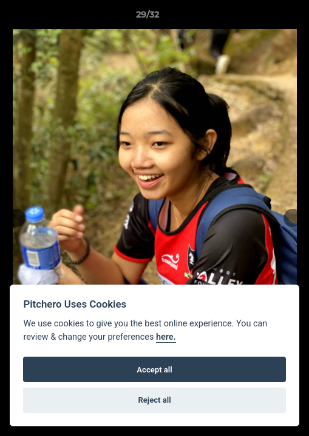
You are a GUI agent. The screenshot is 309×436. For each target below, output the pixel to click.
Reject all (154, 400)
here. (166, 337)
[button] (265, 17)
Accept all (154, 369)
